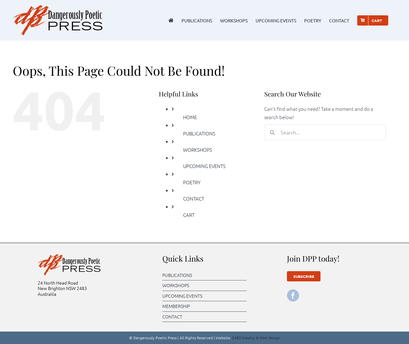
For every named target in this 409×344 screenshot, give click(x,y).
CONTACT (193, 198)
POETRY (192, 182)
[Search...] (325, 132)
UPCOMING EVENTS (204, 166)
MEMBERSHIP (176, 306)
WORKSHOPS (197, 149)
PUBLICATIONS (199, 133)
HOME (190, 117)
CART (189, 214)
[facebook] (293, 295)
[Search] (272, 132)
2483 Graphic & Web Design (256, 337)
